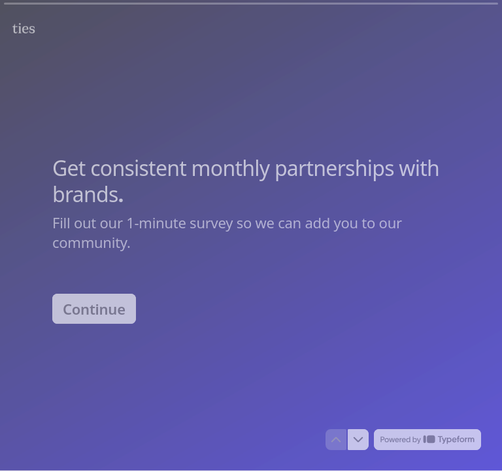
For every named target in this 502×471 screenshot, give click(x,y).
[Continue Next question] (94, 308)
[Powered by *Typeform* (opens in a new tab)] (427, 439)
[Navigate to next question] (358, 439)
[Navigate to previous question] (336, 439)
